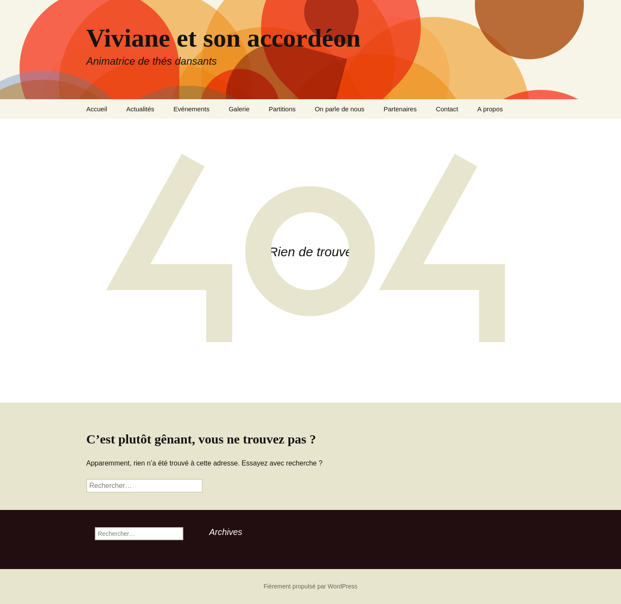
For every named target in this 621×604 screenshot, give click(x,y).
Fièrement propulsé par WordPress (310, 586)
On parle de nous (339, 109)
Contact (447, 109)
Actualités (140, 109)
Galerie (239, 109)
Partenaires (400, 109)
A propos (490, 109)
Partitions (282, 109)
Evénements (191, 109)
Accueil (96, 109)
